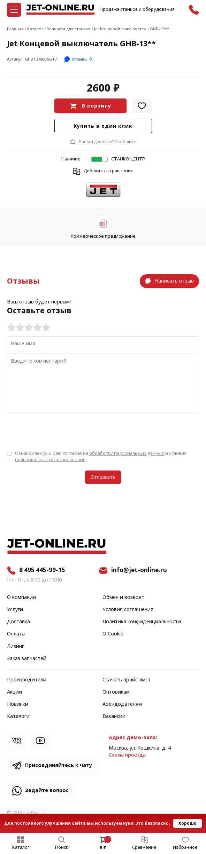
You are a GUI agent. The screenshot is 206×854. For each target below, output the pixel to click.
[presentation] (60, 430)
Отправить (103, 477)
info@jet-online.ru (139, 570)
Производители (26, 680)
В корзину (96, 106)
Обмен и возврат (123, 597)
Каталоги (18, 716)
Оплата (16, 634)
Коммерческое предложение (103, 236)
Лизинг (15, 646)
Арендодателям (122, 704)
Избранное (185, 847)
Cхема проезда (127, 755)
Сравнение (144, 847)
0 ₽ (103, 847)
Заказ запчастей (26, 658)
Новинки (17, 704)
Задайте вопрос (47, 790)
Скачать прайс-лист (126, 680)
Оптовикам (116, 692)
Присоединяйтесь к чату (58, 765)
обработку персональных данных (126, 453)
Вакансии (113, 716)
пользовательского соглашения (50, 459)
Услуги (15, 609)
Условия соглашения (127, 609)
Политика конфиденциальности (141, 621)
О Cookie (112, 634)
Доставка (18, 621)
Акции (14, 692)
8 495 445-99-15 (42, 570)
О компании (21, 597)
